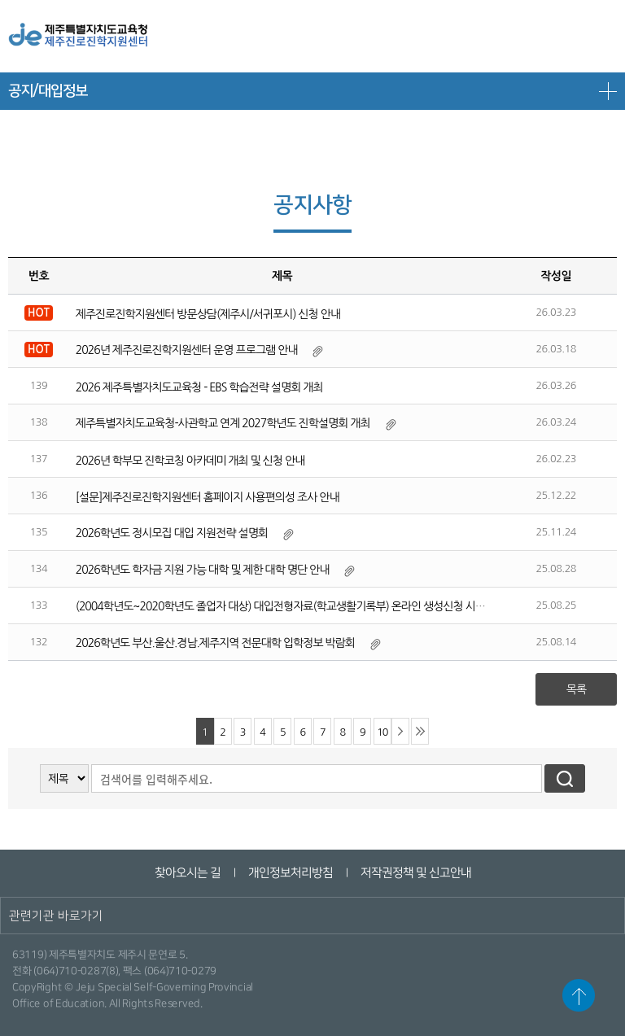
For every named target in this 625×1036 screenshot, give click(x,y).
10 (382, 732)
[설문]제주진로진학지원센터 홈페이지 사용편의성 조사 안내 (207, 497)
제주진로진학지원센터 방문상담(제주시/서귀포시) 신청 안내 (208, 314)
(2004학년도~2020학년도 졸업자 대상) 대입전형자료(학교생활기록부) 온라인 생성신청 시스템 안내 (297, 606)
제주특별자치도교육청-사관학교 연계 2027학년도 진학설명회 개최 (223, 423)
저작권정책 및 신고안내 (415, 873)
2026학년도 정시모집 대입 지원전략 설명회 (172, 533)
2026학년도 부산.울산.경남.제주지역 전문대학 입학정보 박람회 (215, 643)
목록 (576, 689)
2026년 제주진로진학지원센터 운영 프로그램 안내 (187, 350)
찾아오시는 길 (187, 873)
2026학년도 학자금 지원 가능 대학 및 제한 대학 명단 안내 (203, 569)
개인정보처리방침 (289, 873)
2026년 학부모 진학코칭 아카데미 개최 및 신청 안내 (190, 460)
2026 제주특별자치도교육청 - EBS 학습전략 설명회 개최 (199, 387)
